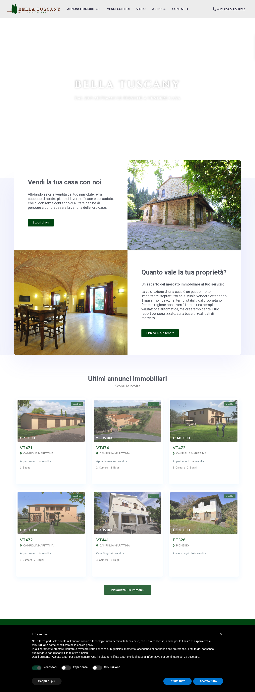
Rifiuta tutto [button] (177, 681)
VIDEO (141, 9)
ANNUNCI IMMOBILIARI (83, 9)
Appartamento (29, 461)
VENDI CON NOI (118, 9)
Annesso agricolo (183, 553)
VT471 (26, 448)
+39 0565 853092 (231, 9)
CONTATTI (180, 9)
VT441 (102, 540)
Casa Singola (104, 553)
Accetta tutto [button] (208, 681)
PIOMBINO (182, 545)
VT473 (179, 448)
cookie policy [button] (85, 645)
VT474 (102, 448)
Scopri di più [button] (46, 681)
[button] (221, 634)
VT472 (26, 540)
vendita (46, 461)
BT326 (179, 540)
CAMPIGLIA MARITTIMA (38, 453)
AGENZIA (159, 9)
